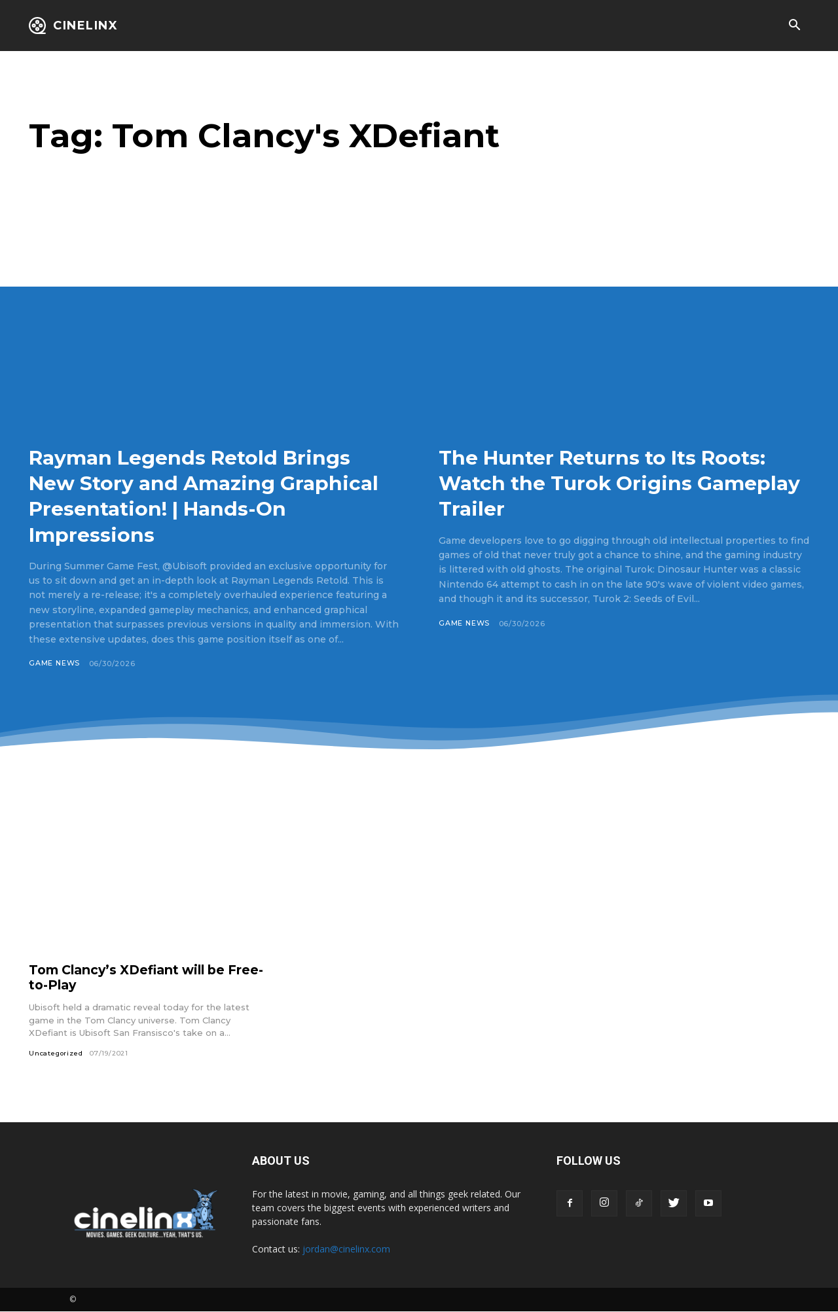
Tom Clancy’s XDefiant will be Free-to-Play (132, 977)
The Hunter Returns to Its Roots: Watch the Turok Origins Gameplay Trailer (623, 482)
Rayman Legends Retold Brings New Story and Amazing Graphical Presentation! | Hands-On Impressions (211, 495)
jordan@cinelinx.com (346, 1249)
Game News (55, 663)
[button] (794, 26)
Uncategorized (56, 1053)
